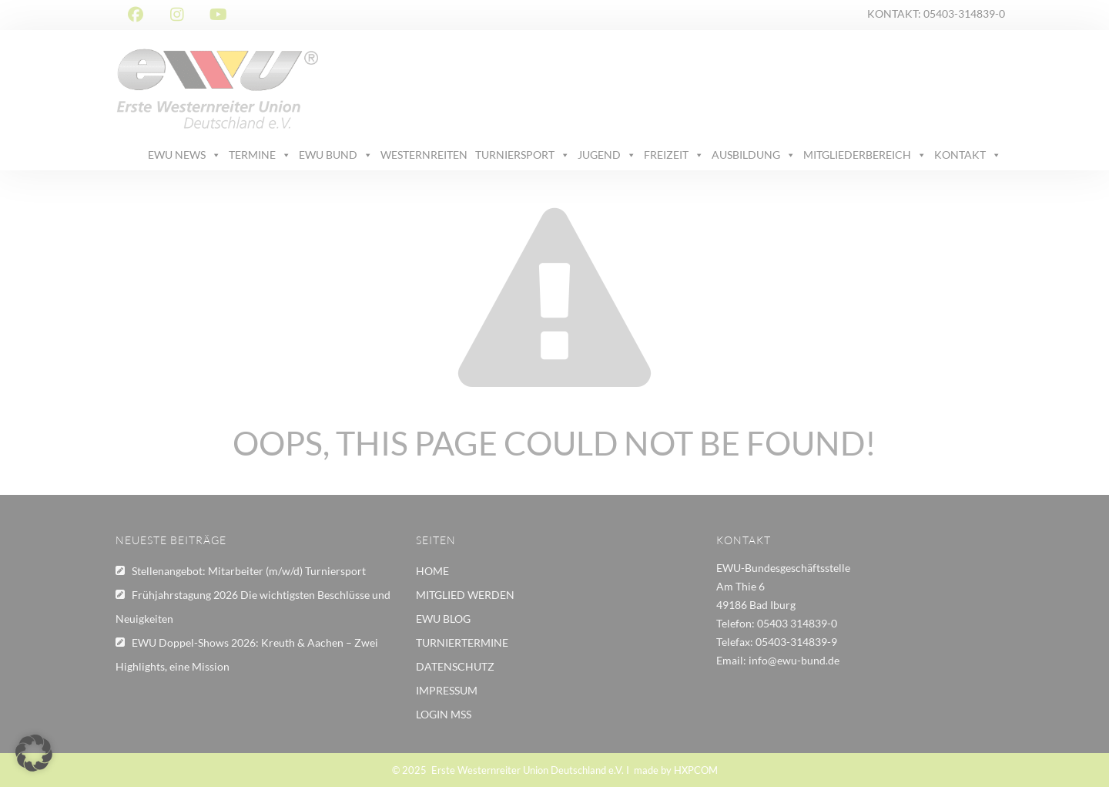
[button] (34, 753)
